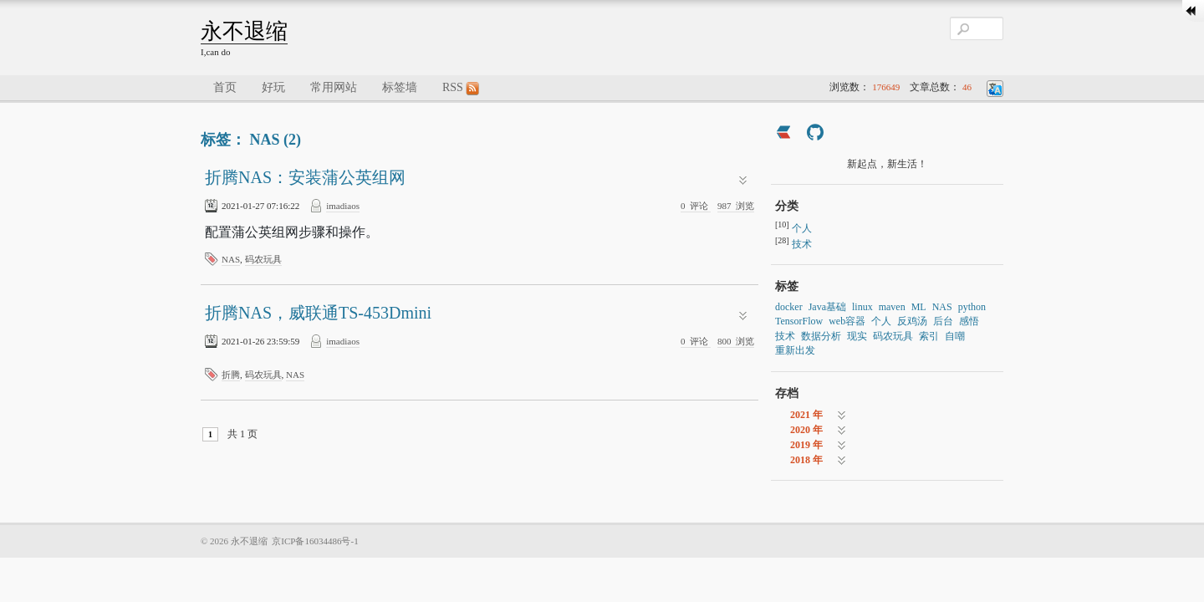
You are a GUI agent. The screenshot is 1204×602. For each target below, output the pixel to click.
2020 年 (806, 430)
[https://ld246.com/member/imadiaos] (783, 134)
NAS (231, 259)
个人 (802, 228)
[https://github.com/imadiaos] (815, 134)
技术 (802, 244)
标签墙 (399, 87)
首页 (225, 87)
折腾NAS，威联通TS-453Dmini (318, 313)
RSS (460, 88)
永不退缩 (244, 31)
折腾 (231, 375)
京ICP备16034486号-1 (315, 541)
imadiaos (343, 206)
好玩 (273, 87)
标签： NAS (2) (251, 139)
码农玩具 (263, 259)
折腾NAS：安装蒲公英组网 (305, 177)
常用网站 (333, 87)
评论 (696, 206)
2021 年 (806, 415)
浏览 (735, 206)
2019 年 (806, 445)
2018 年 (806, 460)
